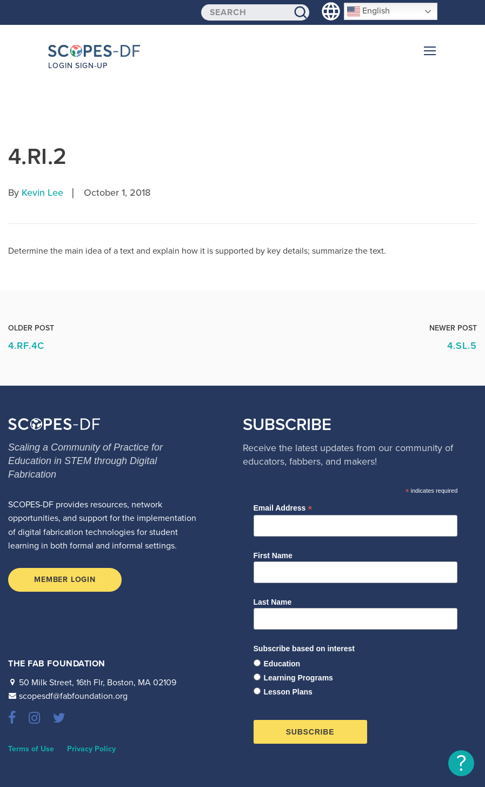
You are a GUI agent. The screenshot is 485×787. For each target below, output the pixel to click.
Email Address (283, 508)
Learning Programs (298, 677)
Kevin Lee (42, 193)
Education (282, 663)
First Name (273, 555)
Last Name (273, 602)
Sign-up (91, 65)
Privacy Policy (91, 748)
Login (60, 65)
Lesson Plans (288, 691)
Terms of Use (31, 748)
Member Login (65, 579)
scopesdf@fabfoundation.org (73, 696)
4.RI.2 (37, 156)
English (368, 11)
